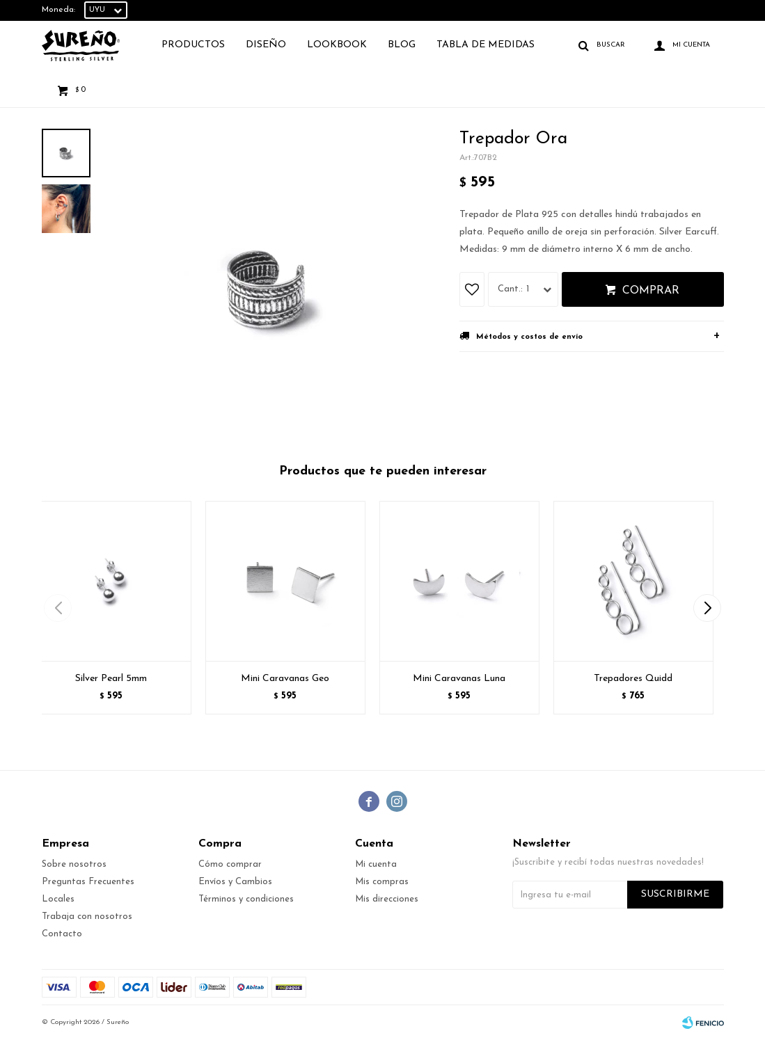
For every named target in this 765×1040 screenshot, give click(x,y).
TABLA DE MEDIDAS (485, 45)
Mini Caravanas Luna (459, 678)
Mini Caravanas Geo (285, 678)
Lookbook (337, 45)
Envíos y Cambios (235, 881)
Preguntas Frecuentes (88, 881)
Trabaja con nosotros (87, 916)
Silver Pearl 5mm (111, 678)
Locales (58, 899)
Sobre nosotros (74, 864)
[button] (707, 608)
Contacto (62, 933)
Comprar (650, 290)
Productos (193, 45)
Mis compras (382, 881)
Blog (402, 45)
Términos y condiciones (246, 899)
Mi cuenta (376, 864)
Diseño (266, 45)
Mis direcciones (386, 899)
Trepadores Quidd (633, 678)
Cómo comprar (230, 864)
